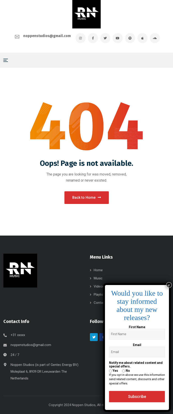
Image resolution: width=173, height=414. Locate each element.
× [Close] (169, 285)
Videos (99, 286)
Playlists (100, 294)
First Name (137, 327)
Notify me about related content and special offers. (136, 364)
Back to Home (86, 197)
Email (137, 345)
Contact (100, 303)
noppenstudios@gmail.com (47, 36)
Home (98, 270)
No (126, 370)
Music (98, 278)
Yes (113, 370)
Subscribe (137, 396)
